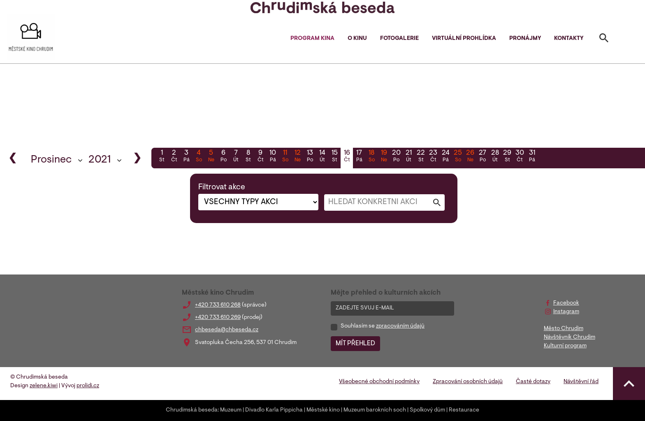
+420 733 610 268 (218, 305)
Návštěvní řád (581, 382)
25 (458, 157)
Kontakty (568, 39)
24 (445, 157)
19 (384, 157)
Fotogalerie (399, 39)
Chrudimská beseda (192, 410)
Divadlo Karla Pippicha (274, 410)
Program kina (312, 39)
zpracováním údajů (400, 326)
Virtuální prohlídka (464, 39)
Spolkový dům (427, 410)
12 (297, 157)
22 (421, 157)
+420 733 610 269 (218, 318)
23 (433, 157)
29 (507, 157)
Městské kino (323, 410)
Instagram (566, 312)
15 (334, 157)
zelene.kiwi (44, 386)
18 (371, 157)
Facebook (566, 303)
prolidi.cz (88, 386)
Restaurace (464, 410)
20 (396, 157)
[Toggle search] (603, 39)
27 (482, 157)
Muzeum (230, 410)
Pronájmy (525, 39)
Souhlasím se (383, 326)
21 (408, 157)
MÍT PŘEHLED (355, 343)
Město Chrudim (563, 329)
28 (495, 157)
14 (322, 157)
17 (359, 157)
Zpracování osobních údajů (468, 382)
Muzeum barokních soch (374, 410)
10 (273, 157)
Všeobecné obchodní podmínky (379, 382)
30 (519, 157)
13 (310, 157)
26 (470, 157)
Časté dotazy (533, 382)
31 (532, 157)
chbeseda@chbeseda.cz (226, 330)
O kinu (357, 39)
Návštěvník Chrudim (569, 337)
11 (285, 157)
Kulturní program (565, 346)
